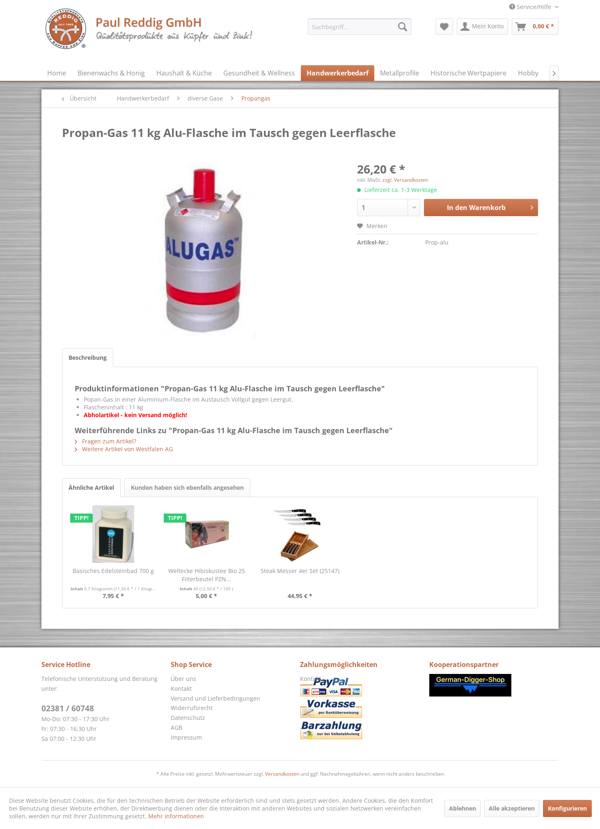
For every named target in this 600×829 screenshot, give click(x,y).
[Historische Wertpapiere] (468, 73)
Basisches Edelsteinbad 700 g (113, 571)
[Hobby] (528, 73)
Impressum (186, 737)
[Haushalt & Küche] (184, 73)
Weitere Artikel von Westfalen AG (124, 449)
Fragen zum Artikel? (105, 441)
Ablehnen (462, 808)
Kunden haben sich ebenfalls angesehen (187, 487)
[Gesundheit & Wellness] (259, 73)
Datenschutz (188, 718)
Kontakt (181, 688)
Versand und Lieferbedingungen (215, 698)
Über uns (183, 679)
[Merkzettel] (444, 26)
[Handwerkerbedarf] (337, 73)
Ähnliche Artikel (91, 487)
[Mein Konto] (482, 26)
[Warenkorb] (535, 26)
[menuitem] (359, 26)
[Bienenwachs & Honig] (111, 73)
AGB (176, 727)
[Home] (56, 73)
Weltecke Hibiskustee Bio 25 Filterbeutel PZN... (206, 575)
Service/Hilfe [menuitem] (531, 7)
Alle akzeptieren (512, 808)
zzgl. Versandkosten (405, 179)
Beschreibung (88, 357)
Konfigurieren (567, 808)
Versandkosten (282, 773)
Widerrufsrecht (192, 708)
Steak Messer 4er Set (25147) (300, 571)
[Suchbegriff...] (359, 26)
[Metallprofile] (399, 73)
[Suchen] (402, 26)
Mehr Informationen (176, 816)
